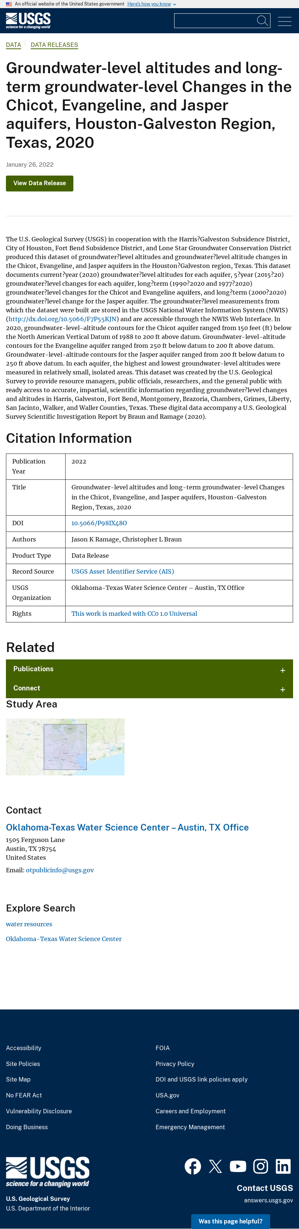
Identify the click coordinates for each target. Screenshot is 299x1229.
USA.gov (167, 1095)
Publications (33, 669)
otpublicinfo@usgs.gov (60, 870)
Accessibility (23, 1048)
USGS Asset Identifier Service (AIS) (123, 571)
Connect (26, 688)
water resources (29, 924)
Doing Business (27, 1127)
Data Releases (54, 44)
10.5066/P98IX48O (99, 523)
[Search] (263, 20)
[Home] (28, 27)
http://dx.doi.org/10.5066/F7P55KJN (62, 319)
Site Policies (23, 1064)
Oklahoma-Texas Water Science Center (64, 939)
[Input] (222, 20)
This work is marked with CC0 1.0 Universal (134, 613)
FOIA (163, 1048)
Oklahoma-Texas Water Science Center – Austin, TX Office (127, 827)
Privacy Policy (175, 1064)
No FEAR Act (24, 1095)
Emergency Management (190, 1127)
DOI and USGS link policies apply (202, 1079)
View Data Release (39, 183)
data (13, 44)
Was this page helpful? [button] (231, 1221)
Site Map (18, 1079)
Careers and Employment (191, 1111)
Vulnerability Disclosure (39, 1111)
